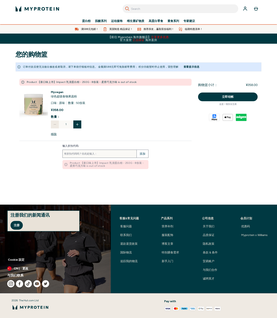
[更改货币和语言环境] (55, 268)
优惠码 (245, 226)
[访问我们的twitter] (45, 283)
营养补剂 (167, 226)
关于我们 (208, 226)
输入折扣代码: (70, 146)
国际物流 (126, 252)
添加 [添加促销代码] (142, 153)
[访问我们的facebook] (19, 283)
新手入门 (167, 261)
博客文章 (167, 243)
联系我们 (126, 235)
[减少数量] (55, 124)
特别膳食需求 (170, 252)
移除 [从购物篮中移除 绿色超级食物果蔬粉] (54, 134)
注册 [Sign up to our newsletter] (17, 225)
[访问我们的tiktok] (28, 283)
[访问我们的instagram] (10, 283)
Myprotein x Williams (254, 235)
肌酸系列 (101, 21)
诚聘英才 (208, 278)
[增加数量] (77, 124)
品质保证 (208, 235)
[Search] (127, 8)
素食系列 (173, 21)
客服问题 (126, 226)
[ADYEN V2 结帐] (241, 117)
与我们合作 (210, 270)
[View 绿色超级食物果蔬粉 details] (64, 94)
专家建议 (189, 21)
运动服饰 (117, 21)
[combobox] (180, 8)
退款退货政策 (129, 243)
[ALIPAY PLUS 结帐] (214, 117)
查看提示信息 (192, 66)
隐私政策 (208, 243)
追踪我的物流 (129, 261)
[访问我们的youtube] (37, 283)
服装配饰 (167, 235)
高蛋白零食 (156, 21)
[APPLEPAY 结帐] (228, 117)
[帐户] (245, 8)
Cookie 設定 (16, 259)
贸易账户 (208, 261)
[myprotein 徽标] (37, 8)
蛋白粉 (86, 21)
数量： (55, 116)
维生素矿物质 (135, 21)
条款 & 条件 (210, 252)
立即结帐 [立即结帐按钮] (228, 97)
